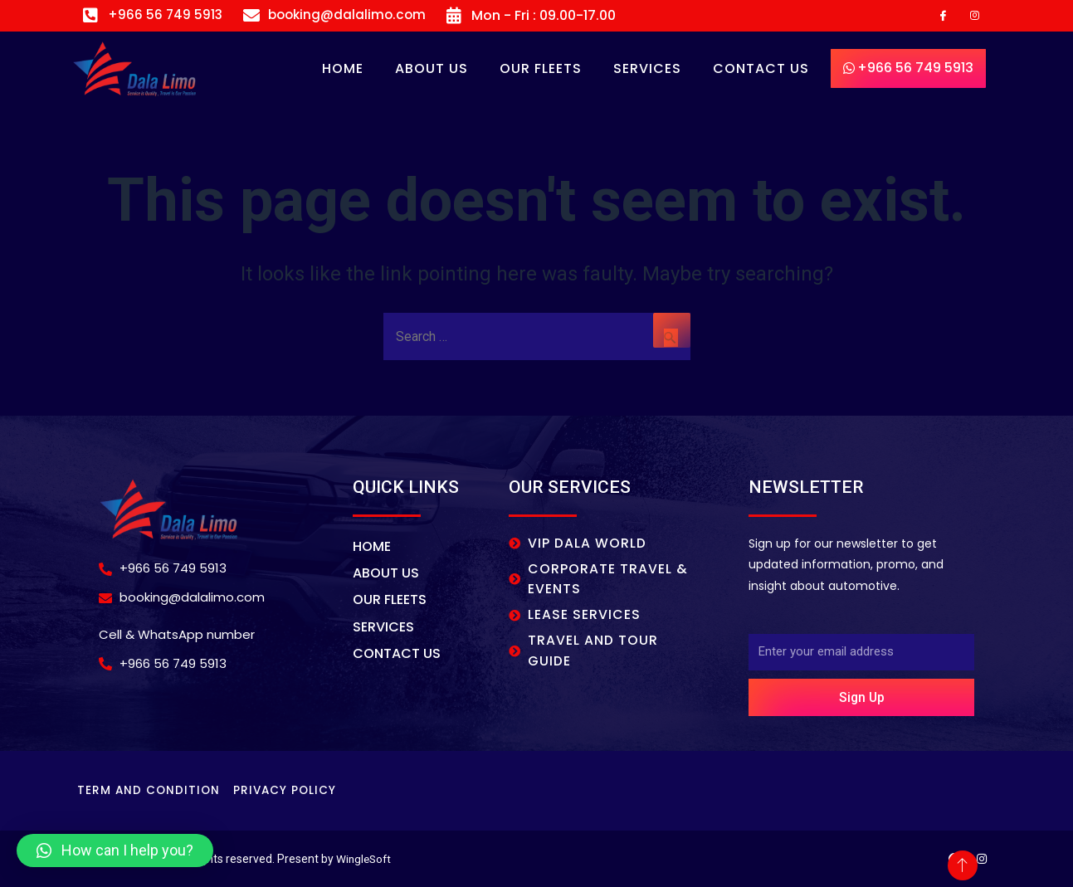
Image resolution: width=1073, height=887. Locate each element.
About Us (431, 69)
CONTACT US (761, 69)
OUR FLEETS (541, 69)
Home (342, 69)
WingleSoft (365, 858)
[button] (115, 850)
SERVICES (647, 69)
